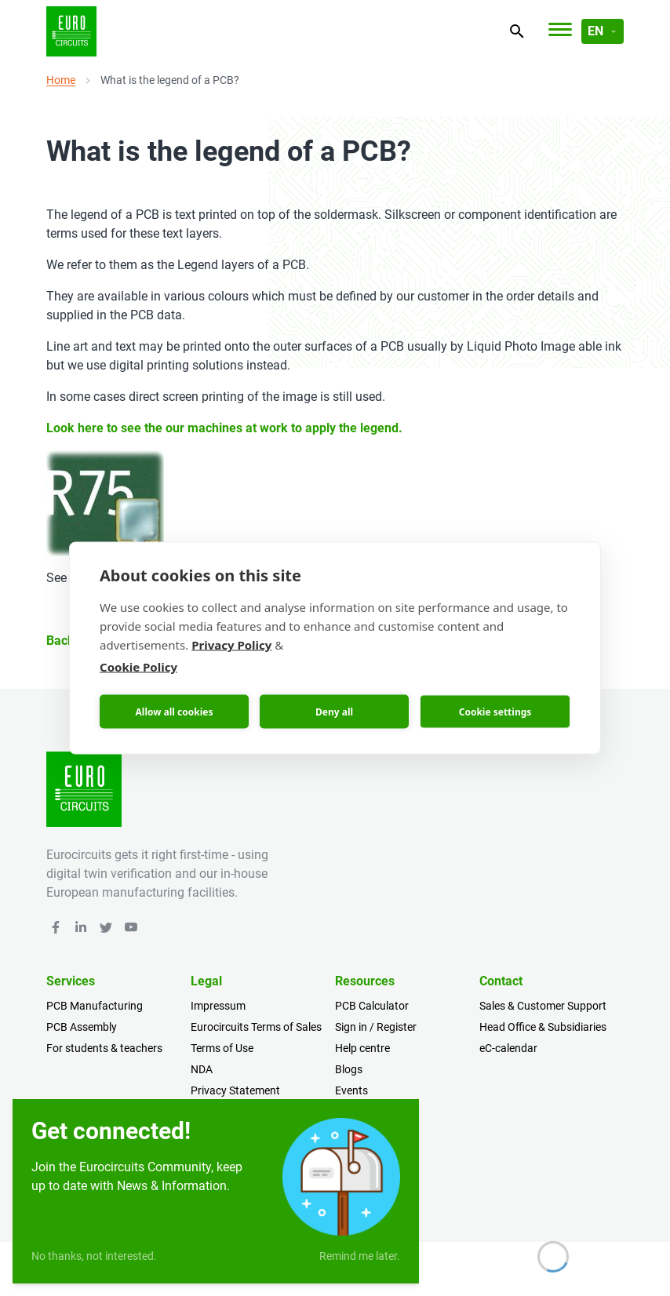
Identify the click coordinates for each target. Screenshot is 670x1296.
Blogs (348, 1069)
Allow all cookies (174, 711)
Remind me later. (359, 1256)
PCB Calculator (372, 1005)
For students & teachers (104, 1048)
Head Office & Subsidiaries (542, 1027)
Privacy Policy (231, 645)
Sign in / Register (376, 1027)
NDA (202, 1069)
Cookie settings (495, 711)
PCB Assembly (81, 1027)
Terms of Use (222, 1048)
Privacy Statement (235, 1090)
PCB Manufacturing (94, 1005)
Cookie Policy (138, 667)
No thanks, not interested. (94, 1256)
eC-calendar (508, 1048)
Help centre (362, 1048)
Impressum (218, 1005)
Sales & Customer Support (542, 1005)
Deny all (334, 711)
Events (351, 1090)
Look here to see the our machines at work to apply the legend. (224, 427)
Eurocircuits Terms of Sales (256, 1027)
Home (60, 80)
